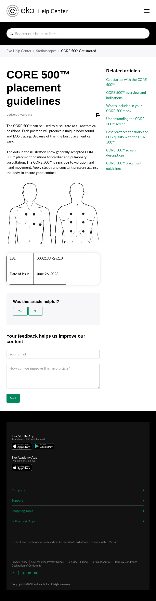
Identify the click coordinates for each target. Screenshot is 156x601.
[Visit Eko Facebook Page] (18, 573)
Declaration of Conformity (26, 565)
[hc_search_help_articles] (78, 33)
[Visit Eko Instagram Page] (24, 573)
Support (17, 500)
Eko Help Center (18, 51)
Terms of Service (101, 561)
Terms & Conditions (126, 561)
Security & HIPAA (78, 561)
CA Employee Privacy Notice (47, 561)
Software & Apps (24, 521)
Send (13, 398)
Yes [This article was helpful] (20, 311)
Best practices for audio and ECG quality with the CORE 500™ (127, 137)
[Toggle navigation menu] (147, 11)
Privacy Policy (19, 561)
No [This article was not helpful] (35, 311)
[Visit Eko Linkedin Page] (13, 573)
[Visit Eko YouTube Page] (36, 573)
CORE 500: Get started (78, 51)
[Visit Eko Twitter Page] (30, 573)
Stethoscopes (46, 51)
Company (18, 490)
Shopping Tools (22, 511)
